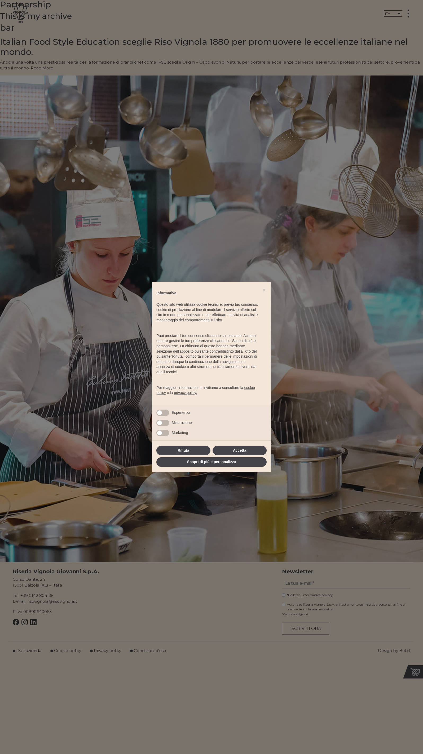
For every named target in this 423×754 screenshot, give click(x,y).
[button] (264, 290)
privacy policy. (185, 393)
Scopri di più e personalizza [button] (211, 462)
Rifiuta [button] (183, 450)
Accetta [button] (239, 450)
